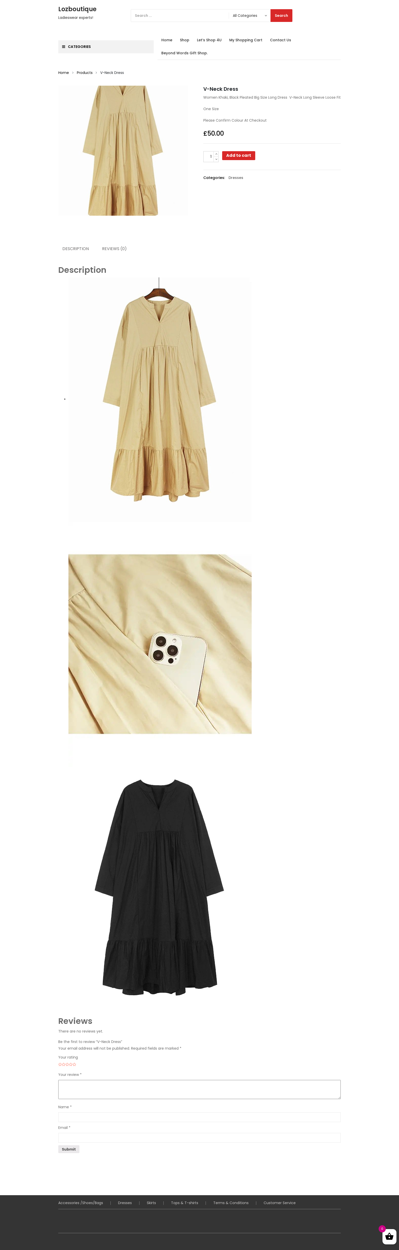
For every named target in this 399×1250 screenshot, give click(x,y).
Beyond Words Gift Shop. (184, 53)
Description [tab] (75, 249)
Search (281, 15)
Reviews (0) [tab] (114, 249)
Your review (70, 1074)
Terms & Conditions (231, 1202)
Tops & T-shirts (184, 1202)
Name (65, 1107)
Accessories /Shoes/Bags (80, 1202)
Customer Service (280, 1202)
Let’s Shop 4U (209, 40)
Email (64, 1127)
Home (166, 40)
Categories (76, 46)
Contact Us (280, 40)
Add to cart (238, 155)
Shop (184, 40)
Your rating (68, 1057)
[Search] (211, 15)
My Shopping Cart (245, 40)
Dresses (236, 177)
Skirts (151, 1202)
